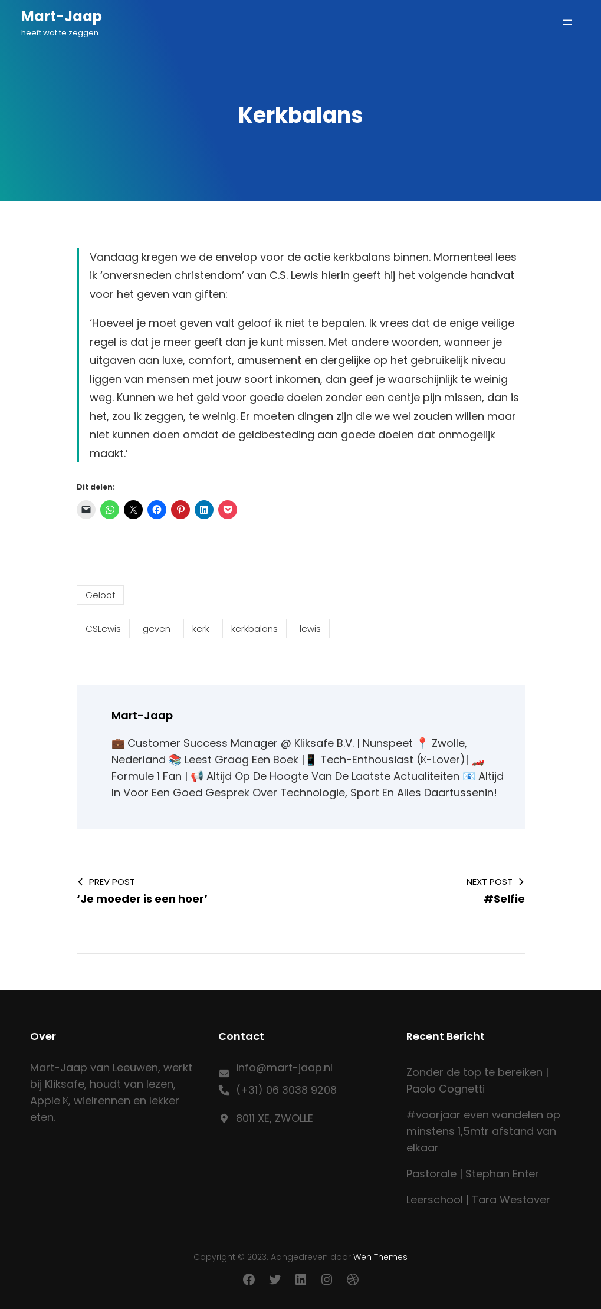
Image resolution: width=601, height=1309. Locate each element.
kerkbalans (254, 628)
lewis (310, 628)
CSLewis (103, 628)
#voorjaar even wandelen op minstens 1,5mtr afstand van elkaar (483, 1131)
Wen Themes (380, 1257)
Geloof (100, 595)
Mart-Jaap (61, 16)
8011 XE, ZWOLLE (274, 1118)
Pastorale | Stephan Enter (472, 1173)
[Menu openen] (567, 22)
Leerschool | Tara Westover (478, 1199)
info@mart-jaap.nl (284, 1067)
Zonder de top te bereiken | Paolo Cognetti (477, 1080)
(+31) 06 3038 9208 (286, 1089)
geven (156, 628)
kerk (200, 628)
